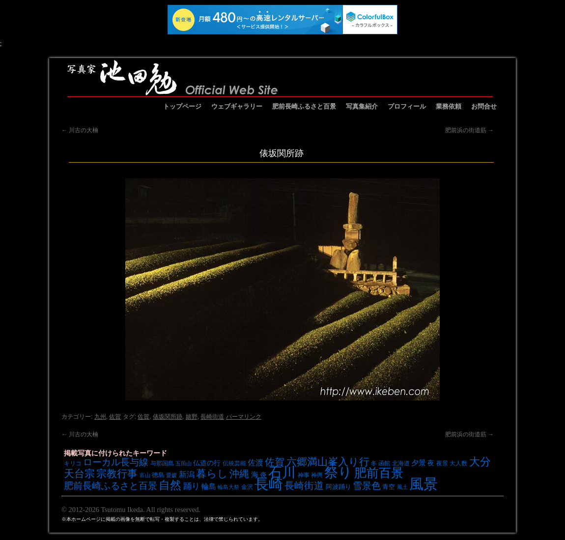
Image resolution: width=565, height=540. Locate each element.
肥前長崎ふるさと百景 (304, 106)
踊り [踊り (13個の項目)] (191, 486)
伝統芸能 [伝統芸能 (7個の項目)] (234, 463)
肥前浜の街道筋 (469, 130)
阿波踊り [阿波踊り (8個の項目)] (338, 486)
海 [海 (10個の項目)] (254, 475)
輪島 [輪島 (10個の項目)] (208, 486)
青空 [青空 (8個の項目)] (388, 486)
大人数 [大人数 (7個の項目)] (458, 463)
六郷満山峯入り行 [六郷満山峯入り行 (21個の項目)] (327, 461)
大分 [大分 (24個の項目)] (480, 461)
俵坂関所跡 (167, 416)
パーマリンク (243, 416)
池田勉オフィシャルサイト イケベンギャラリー (280, 77)
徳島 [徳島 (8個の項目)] (158, 475)
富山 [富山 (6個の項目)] (145, 475)
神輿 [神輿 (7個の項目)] (317, 475)
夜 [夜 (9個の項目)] (430, 463)
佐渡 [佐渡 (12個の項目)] (255, 462)
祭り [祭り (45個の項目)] (338, 472)
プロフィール (407, 106)
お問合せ (484, 106)
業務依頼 (448, 106)
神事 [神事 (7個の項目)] (304, 475)
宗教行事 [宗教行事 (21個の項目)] (117, 473)
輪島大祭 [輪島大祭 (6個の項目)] (228, 487)
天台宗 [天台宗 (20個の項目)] (79, 473)
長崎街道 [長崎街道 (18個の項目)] (304, 485)
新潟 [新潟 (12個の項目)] (187, 474)
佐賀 (115, 416)
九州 (100, 416)
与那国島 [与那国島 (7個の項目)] (162, 463)
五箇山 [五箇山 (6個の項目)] (183, 463)
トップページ (182, 106)
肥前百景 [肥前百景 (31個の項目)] (378, 473)
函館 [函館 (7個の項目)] (384, 463)
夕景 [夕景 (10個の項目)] (418, 463)
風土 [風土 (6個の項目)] (402, 487)
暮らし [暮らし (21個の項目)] (212, 473)
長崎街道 (212, 416)
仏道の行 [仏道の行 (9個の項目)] (207, 463)
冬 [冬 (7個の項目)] (374, 463)
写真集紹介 (362, 106)
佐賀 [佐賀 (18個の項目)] (274, 461)
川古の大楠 (79, 130)
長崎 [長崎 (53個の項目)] (268, 484)
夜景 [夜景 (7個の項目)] (442, 463)
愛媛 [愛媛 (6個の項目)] (171, 475)
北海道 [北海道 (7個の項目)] (401, 463)
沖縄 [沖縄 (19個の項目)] (239, 473)
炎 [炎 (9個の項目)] (263, 475)
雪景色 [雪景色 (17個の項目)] (367, 485)
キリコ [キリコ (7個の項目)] (73, 463)
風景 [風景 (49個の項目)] (423, 484)
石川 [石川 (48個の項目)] (282, 472)
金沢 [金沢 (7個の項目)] (247, 486)
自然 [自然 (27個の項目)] (170, 485)
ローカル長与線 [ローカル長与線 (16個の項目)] (115, 462)
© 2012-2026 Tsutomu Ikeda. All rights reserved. (130, 509)
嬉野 (192, 416)
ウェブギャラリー (236, 106)
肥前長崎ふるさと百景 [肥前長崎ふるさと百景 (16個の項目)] (110, 486)
